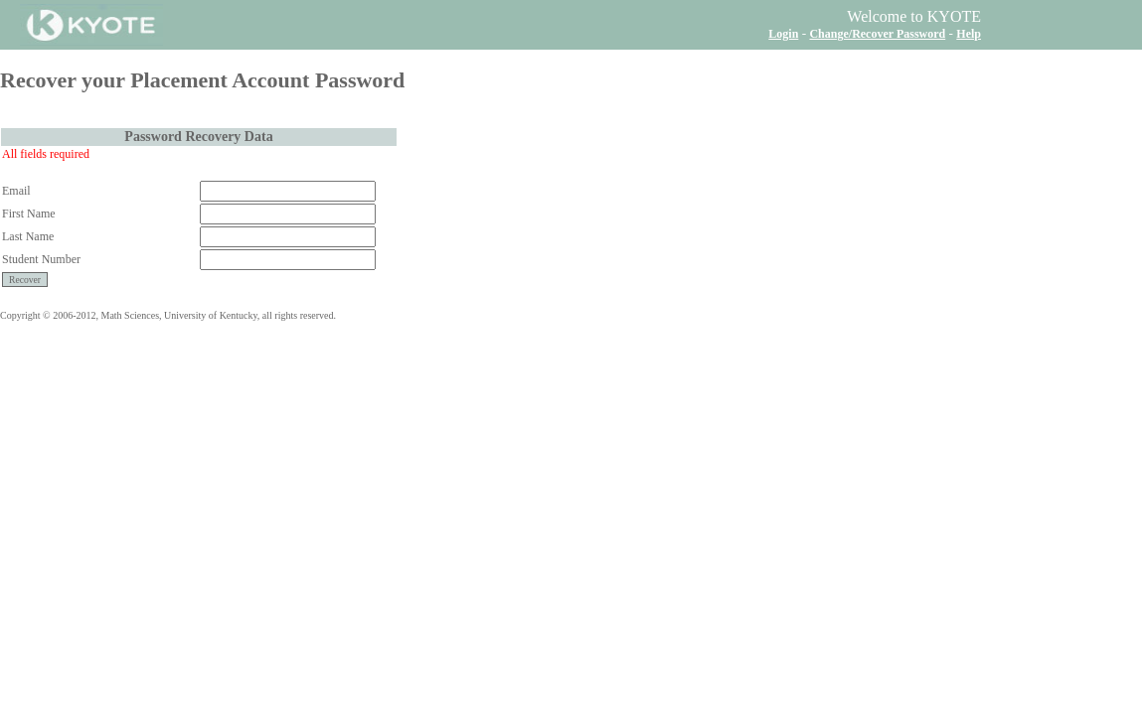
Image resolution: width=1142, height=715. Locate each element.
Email (16, 191)
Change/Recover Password (877, 34)
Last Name (28, 236)
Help (968, 34)
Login (783, 34)
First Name (29, 213)
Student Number (41, 259)
